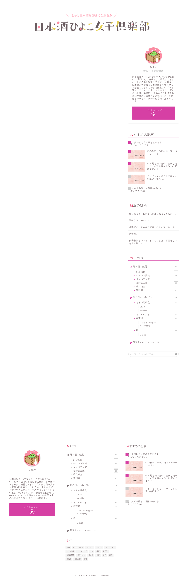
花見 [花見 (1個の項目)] (104, 555)
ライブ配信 (145, 326)
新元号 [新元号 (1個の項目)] (105, 551)
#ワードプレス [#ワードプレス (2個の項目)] (78, 547)
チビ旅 (143, 335)
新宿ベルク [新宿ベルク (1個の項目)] (81, 555)
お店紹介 (157, 271)
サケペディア (157, 279)
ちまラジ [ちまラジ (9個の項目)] (90, 547)
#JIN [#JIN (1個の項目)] (68, 547)
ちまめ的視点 (157, 302)
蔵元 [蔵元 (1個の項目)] (110, 555)
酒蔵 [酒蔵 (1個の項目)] (85, 559)
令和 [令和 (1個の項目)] (91, 551)
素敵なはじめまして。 (140, 220)
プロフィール (24, 4)
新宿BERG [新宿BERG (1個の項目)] (70, 555)
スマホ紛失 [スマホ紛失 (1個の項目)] (70, 551)
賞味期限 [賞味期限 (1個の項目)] (78, 559)
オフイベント (157, 314)
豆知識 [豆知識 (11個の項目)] (69, 559)
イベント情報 (157, 275)
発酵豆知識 (11, 46)
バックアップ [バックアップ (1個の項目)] (82, 551)
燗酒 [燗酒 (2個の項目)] (98, 555)
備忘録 (157, 318)
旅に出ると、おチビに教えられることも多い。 (153, 214)
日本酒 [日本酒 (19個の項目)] (90, 555)
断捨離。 (133, 234)
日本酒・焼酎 (155, 266)
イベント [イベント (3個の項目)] (99, 547)
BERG (143, 307)
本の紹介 (144, 310)
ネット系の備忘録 (148, 323)
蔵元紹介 (157, 286)
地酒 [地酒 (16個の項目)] (98, 551)
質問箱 (157, 290)
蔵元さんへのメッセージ (155, 342)
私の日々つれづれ (155, 297)
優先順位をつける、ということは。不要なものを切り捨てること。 (153, 242)
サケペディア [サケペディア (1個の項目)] (110, 547)
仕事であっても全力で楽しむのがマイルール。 (153, 227)
